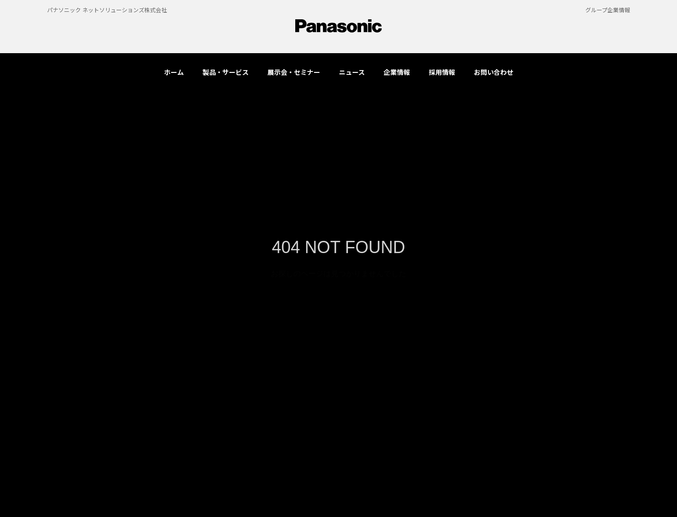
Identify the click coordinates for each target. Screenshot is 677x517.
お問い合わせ (493, 72)
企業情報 (397, 72)
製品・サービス (226, 72)
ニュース (352, 72)
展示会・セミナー (294, 72)
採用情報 (442, 72)
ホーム (174, 72)
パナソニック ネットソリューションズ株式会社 (107, 10)
